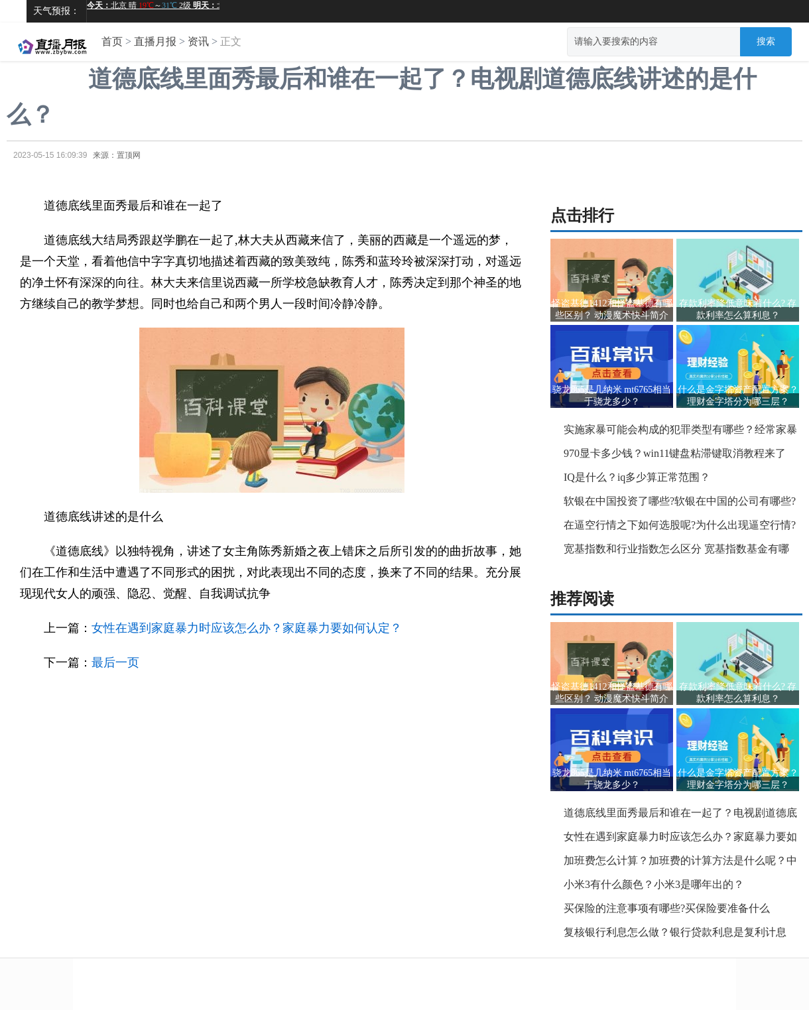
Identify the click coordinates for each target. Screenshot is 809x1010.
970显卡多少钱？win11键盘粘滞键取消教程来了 (675, 453)
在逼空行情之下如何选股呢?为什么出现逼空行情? (680, 525)
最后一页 (115, 662)
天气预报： (56, 11)
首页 (112, 41)
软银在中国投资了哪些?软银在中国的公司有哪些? (680, 501)
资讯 (198, 41)
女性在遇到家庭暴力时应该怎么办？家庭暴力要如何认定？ (247, 628)
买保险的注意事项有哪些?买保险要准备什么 (667, 908)
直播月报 (155, 41)
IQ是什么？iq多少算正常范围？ (637, 477)
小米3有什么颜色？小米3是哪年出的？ (654, 884)
